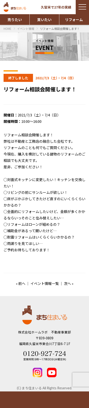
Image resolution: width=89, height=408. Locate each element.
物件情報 (11, 399)
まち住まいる (15, 7)
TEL (78, 399)
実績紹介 (33, 399)
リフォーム (74, 19)
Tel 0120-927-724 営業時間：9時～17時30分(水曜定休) (44, 356)
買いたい (44, 19)
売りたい (15, 19)
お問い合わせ (56, 399)
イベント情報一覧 (44, 283)
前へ (21, 283)
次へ (67, 283)
